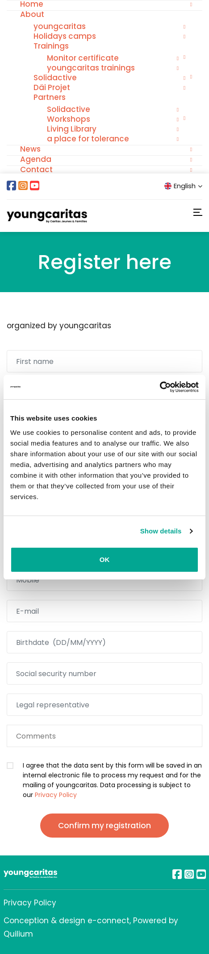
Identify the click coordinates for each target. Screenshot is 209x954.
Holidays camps (64, 36)
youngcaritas (59, 26)
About (32, 14)
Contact (36, 169)
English (183, 185)
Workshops (68, 119)
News (30, 149)
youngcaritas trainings (91, 67)
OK (105, 559)
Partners (49, 97)
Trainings (51, 46)
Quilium (18, 934)
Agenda (35, 159)
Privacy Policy (56, 794)
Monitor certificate (83, 58)
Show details (161, 531)
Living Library (71, 129)
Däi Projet (51, 87)
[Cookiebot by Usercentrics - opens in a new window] (160, 387)
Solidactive (55, 77)
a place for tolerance (88, 138)
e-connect (109, 920)
